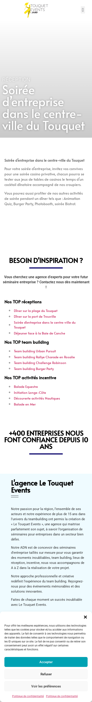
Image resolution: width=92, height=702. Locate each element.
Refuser (46, 674)
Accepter (46, 662)
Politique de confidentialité (28, 696)
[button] (85, 617)
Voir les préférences (46, 686)
